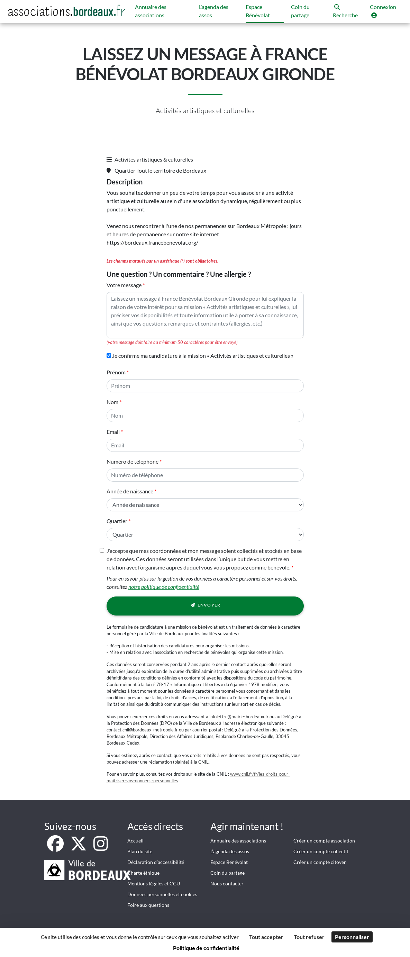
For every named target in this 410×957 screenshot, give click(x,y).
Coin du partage (227, 873)
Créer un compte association (324, 841)
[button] (348, 11)
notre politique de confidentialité (163, 586)
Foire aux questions (148, 905)
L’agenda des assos (229, 851)
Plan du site (139, 851)
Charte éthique (143, 873)
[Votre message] (205, 315)
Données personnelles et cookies (162, 894)
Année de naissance (130, 491)
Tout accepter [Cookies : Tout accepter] (266, 936)
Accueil (135, 841)
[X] (79, 847)
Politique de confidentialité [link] (206, 948)
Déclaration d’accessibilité (155, 862)
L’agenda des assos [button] (213, 10)
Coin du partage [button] (300, 10)
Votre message (124, 285)
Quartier (117, 521)
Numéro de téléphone (132, 461)
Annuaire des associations (238, 841)
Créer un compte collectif (320, 851)
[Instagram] (101, 847)
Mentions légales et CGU (153, 883)
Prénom (116, 372)
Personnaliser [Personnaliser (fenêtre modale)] (352, 936)
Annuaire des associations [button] (150, 10)
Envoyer (205, 606)
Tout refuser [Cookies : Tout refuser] (309, 936)
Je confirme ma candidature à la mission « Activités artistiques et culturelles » (200, 355)
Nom (112, 402)
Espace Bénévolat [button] (258, 10)
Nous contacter (227, 883)
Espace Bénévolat (229, 862)
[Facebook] (55, 847)
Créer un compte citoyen (320, 862)
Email (113, 431)
